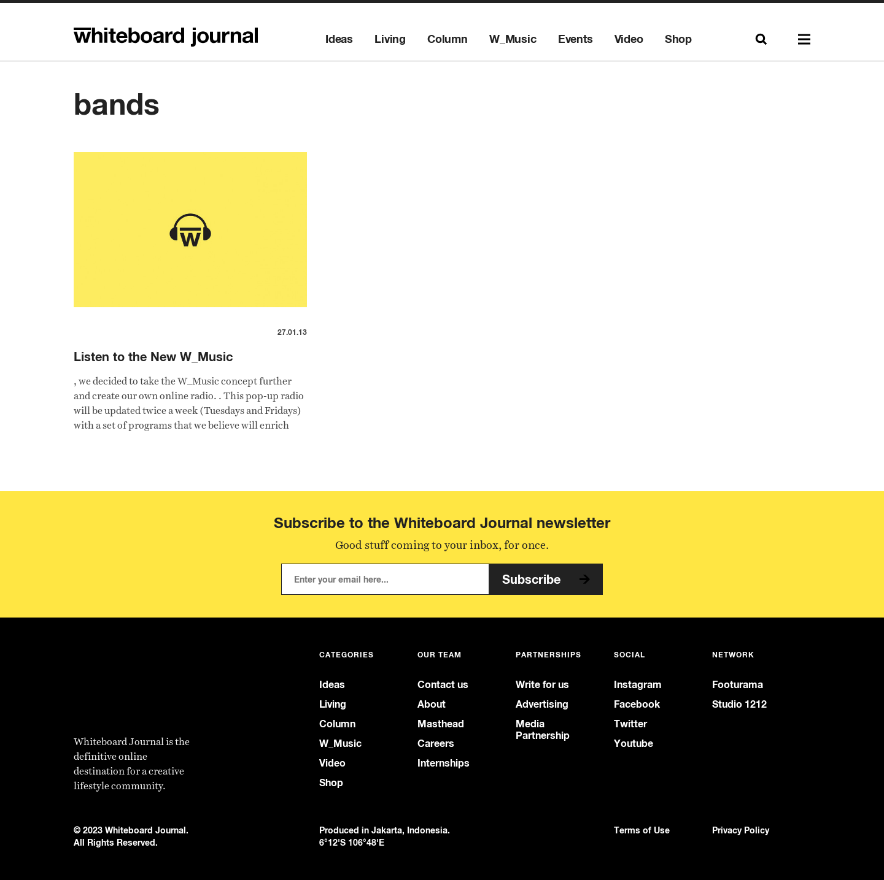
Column (447, 39)
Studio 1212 (739, 704)
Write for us (542, 685)
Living (390, 39)
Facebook (637, 704)
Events (575, 39)
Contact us (442, 685)
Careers (435, 743)
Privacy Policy (740, 830)
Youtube (633, 743)
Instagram (638, 685)
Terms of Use (642, 830)
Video (629, 39)
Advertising (542, 704)
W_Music (513, 39)
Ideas (339, 39)
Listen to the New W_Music (153, 356)
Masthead (440, 724)
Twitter (630, 724)
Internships (443, 763)
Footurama (737, 685)
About (431, 704)
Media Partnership (543, 729)
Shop (678, 39)
